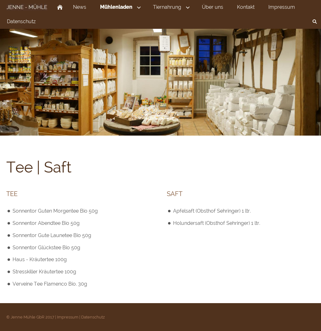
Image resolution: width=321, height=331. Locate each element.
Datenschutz (93, 317)
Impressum (67, 317)
